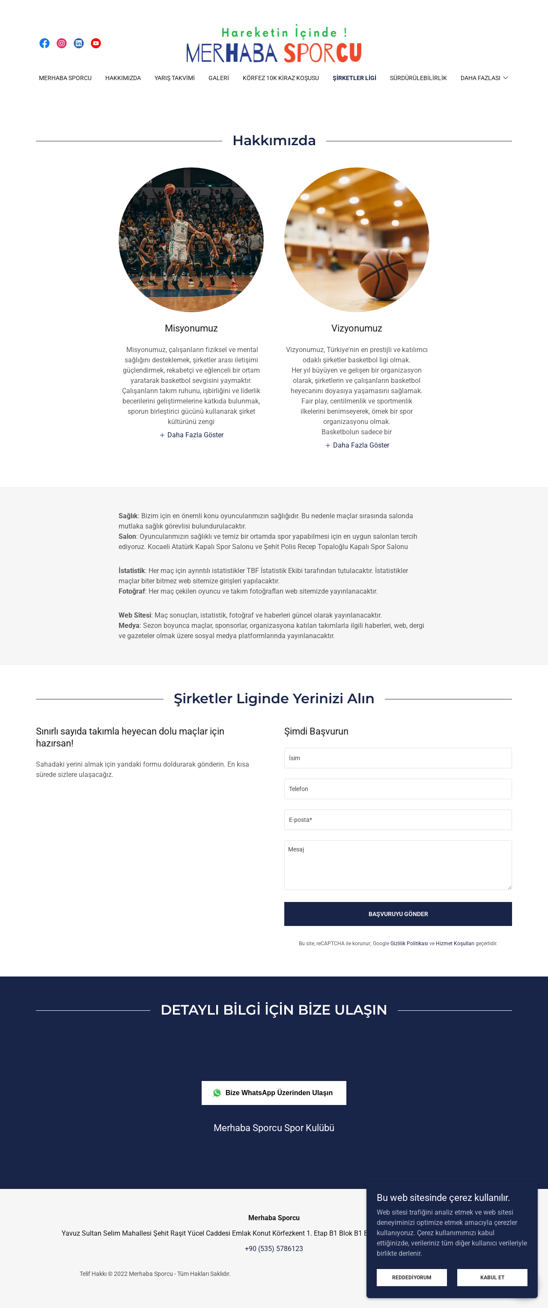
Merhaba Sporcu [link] (65, 78)
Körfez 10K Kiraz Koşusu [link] (281, 78)
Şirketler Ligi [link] (354, 78)
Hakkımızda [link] (123, 78)
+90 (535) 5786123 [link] (274, 1249)
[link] (44, 43)
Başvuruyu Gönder (398, 914)
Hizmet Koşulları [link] (455, 944)
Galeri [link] (218, 78)
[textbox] (398, 758)
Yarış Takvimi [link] (175, 78)
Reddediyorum (412, 1277)
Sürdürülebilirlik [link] (418, 78)
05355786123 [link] (274, 1149)
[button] (485, 78)
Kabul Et (492, 1277)
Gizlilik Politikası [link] (409, 944)
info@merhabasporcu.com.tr (274, 1058)
